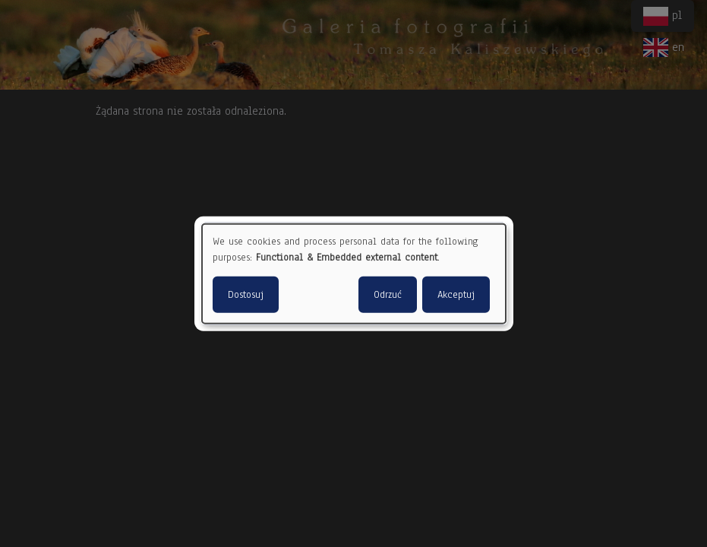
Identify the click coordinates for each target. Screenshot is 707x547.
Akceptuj (456, 294)
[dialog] (354, 274)
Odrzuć (388, 294)
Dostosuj (246, 294)
